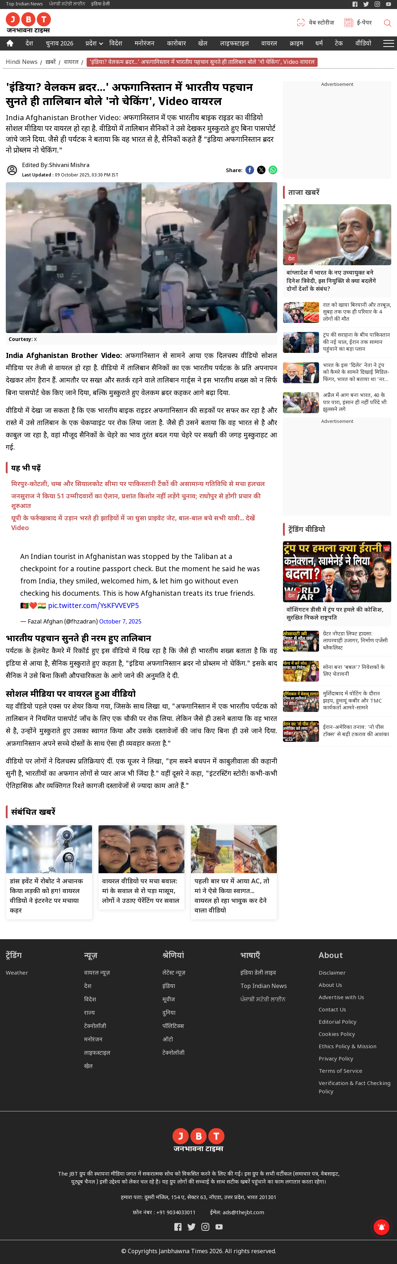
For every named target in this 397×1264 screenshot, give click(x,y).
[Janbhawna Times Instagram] (377, 4)
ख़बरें (50, 62)
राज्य (89, 1013)
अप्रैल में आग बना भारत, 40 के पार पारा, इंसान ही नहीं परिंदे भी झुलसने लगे (355, 402)
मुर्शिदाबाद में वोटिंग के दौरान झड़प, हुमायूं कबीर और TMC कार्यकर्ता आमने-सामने (352, 701)
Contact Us (332, 1010)
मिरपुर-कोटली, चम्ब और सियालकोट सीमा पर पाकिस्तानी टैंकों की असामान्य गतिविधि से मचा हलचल (138, 484)
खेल (203, 44)
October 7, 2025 (120, 622)
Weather (17, 973)
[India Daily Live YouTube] (219, 1227)
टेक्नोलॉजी (95, 1027)
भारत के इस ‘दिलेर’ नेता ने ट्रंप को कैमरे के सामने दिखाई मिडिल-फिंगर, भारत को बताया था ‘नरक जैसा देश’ (356, 373)
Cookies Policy (337, 1034)
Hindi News (22, 62)
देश (29, 44)
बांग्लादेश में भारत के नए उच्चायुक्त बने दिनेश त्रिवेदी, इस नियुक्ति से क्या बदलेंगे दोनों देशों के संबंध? (331, 281)
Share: (234, 171)
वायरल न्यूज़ (97, 973)
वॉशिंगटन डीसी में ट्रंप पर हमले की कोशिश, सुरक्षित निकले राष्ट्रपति (335, 614)
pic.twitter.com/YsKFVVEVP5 (93, 606)
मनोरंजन (144, 44)
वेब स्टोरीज (321, 23)
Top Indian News (24, 4)
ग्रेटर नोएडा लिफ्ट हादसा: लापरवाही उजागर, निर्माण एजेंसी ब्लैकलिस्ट (355, 641)
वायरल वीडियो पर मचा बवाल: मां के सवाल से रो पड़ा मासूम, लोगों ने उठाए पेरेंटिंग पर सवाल (140, 891)
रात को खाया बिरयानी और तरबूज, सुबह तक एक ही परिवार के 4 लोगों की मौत (357, 312)
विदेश (115, 44)
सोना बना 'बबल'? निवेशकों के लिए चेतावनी (354, 671)
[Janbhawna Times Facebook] (355, 4)
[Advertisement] (337, 470)
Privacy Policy (336, 1059)
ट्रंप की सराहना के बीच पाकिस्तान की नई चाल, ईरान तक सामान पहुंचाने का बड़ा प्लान (356, 342)
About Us (330, 985)
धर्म (319, 44)
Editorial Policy (338, 1022)
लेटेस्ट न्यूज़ (174, 973)
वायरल (269, 44)
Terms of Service (340, 1071)
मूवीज (168, 1000)
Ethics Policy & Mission (347, 1047)
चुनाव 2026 (59, 44)
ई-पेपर (364, 23)
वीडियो (363, 44)
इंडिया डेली (100, 4)
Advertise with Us (341, 997)
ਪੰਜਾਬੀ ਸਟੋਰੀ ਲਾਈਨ (67, 4)
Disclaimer (332, 973)
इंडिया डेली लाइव (258, 973)
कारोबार (176, 44)
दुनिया (168, 1013)
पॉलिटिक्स (173, 1027)
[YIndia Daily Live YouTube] (388, 4)
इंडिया (168, 986)
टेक (339, 44)
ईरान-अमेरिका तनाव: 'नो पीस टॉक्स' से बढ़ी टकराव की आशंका (356, 731)
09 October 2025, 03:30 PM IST (70, 175)
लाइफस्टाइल (97, 1053)
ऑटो (167, 1040)
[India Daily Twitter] (366, 4)
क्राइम (296, 44)
